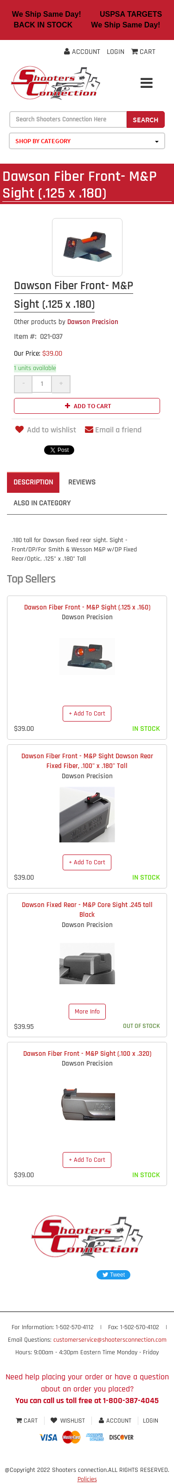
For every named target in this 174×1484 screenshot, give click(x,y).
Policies (87, 1479)
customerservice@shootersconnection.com (110, 1340)
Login (115, 52)
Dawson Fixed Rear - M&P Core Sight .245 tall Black (87, 910)
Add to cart (87, 406)
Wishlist (68, 1421)
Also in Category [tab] (42, 503)
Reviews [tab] (82, 482)
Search (146, 119)
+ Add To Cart (87, 713)
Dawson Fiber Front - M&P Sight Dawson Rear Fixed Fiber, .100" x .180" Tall (87, 761)
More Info (87, 1011)
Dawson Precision (66, 322)
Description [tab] (33, 482)
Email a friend (113, 429)
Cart (27, 1421)
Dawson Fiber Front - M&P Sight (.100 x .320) (87, 1053)
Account (82, 52)
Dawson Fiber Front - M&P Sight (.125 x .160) (87, 607)
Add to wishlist (45, 429)
